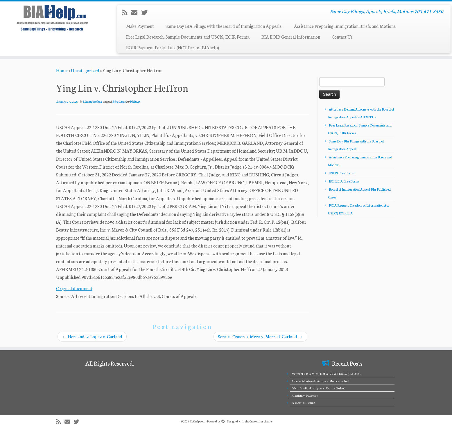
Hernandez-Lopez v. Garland (92, 336)
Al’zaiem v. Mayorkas (305, 395)
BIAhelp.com (197, 421)
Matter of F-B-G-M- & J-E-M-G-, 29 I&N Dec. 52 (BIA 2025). (326, 374)
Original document (74, 288)
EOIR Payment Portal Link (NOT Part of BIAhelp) (172, 47)
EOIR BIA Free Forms (344, 181)
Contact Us (342, 37)
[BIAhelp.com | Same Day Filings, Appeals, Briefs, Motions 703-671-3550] (52, 17)
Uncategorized (85, 70)
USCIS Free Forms (342, 173)
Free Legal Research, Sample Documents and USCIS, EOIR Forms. (188, 37)
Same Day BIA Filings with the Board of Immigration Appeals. (224, 26)
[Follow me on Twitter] (146, 12)
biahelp (135, 101)
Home (62, 70)
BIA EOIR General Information (290, 37)
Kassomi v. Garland (303, 403)
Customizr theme (261, 421)
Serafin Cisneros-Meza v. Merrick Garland (260, 336)
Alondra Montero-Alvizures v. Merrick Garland (320, 381)
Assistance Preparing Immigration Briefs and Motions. (345, 26)
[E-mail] (136, 12)
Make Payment (140, 26)
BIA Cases (119, 101)
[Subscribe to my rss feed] (126, 12)
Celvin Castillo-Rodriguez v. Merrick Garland (318, 388)
